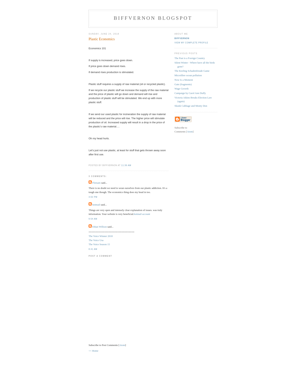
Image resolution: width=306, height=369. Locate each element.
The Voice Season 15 (99, 244)
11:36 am (126, 165)
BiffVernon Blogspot (153, 18)
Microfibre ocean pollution (188, 75)
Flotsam (96, 182)
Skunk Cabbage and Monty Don (190, 105)
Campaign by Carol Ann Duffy (190, 93)
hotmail (96, 204)
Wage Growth (181, 88)
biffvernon (181, 38)
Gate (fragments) (183, 84)
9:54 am (93, 219)
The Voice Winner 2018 (101, 236)
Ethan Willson (99, 226)
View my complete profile (191, 43)
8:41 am (93, 249)
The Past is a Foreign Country (189, 58)
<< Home (93, 350)
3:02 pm (93, 197)
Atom (122, 345)
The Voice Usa (96, 240)
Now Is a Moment (183, 79)
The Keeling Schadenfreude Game (191, 70)
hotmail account (142, 214)
